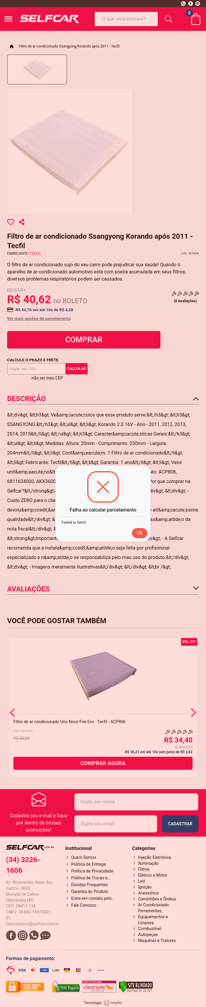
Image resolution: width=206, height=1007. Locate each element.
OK (140, 533)
